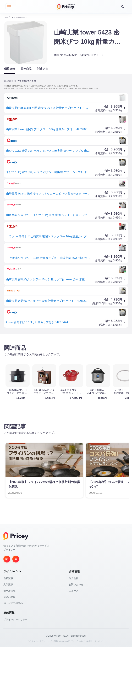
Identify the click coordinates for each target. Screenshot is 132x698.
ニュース (73, 641)
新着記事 (8, 629)
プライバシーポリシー (15, 670)
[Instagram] (6, 610)
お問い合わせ (76, 635)
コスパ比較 (9, 648)
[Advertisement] (66, 361)
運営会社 (73, 629)
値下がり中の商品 (13, 654)
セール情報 (9, 641)
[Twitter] (15, 610)
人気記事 (8, 635)
